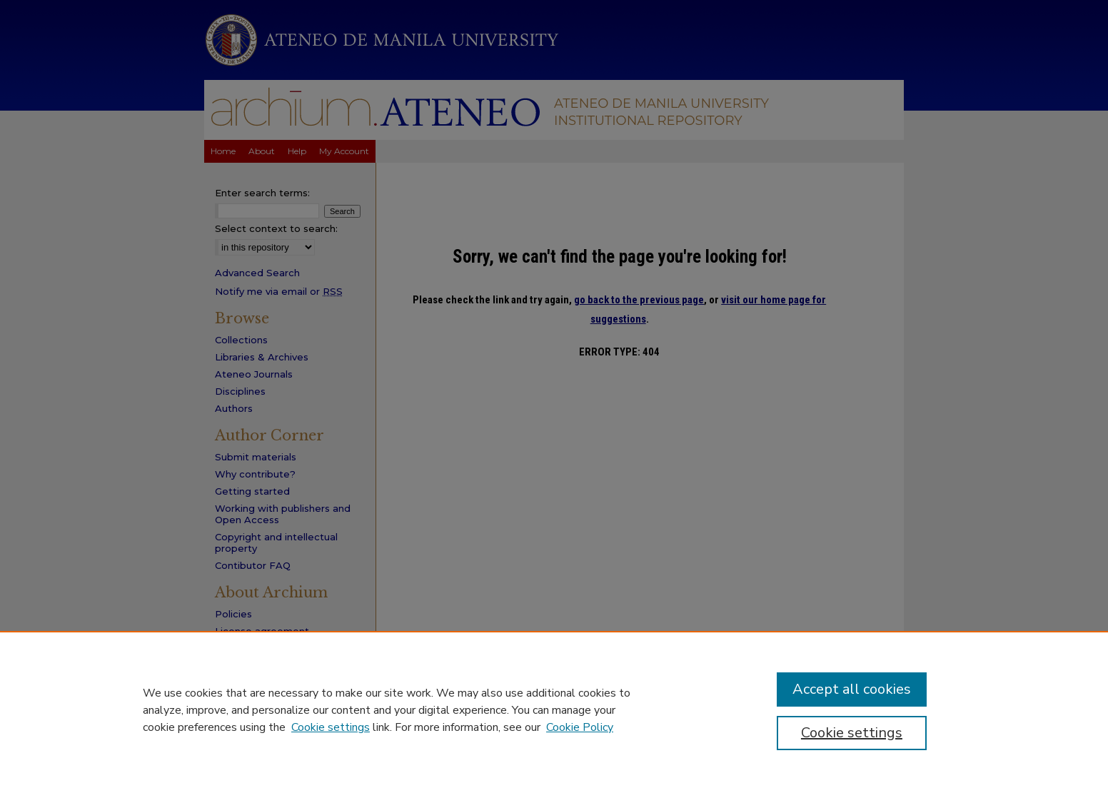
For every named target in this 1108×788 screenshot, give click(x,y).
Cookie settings (330, 727)
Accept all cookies (851, 689)
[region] (554, 709)
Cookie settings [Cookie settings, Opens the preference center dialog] (851, 732)
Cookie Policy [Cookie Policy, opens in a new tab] (579, 727)
